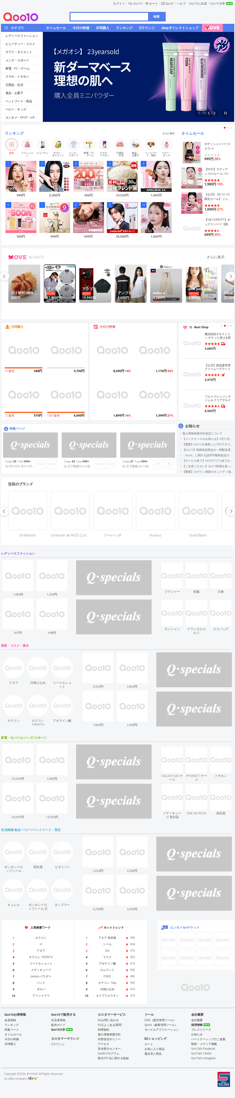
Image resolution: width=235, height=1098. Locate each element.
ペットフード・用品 (18, 101)
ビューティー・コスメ (20, 44)
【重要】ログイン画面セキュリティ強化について (208, 471)
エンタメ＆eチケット (185, 927)
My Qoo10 (135, 3)
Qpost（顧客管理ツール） (161, 1025)
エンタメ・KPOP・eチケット (24, 117)
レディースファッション (21, 36)
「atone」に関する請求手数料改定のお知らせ (208, 455)
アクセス (103, 1044)
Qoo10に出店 (198, 3)
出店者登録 (58, 1020)
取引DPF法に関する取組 (113, 1058)
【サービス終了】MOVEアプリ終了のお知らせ (208, 460)
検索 (156, 16)
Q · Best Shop (199, 327)
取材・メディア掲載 (204, 1044)
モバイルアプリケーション (162, 1029)
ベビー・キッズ (15, 109)
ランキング (14, 133)
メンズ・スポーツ (17, 60)
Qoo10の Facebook (203, 1048)
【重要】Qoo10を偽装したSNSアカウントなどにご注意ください (208, 444)
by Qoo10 (36, 257)
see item (176, 565)
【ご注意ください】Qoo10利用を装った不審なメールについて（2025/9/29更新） (208, 466)
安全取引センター (109, 1048)
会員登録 (10, 1020)
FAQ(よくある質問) (110, 1025)
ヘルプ (181, 3)
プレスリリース (201, 1029)
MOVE (17, 257)
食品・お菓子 (14, 93)
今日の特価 (107, 326)
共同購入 (17, 326)
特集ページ (17, 428)
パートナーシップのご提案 (208, 1039)
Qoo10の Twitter (201, 1053)
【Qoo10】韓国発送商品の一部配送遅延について (208, 450)
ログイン (119, 3)
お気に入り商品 (155, 1049)
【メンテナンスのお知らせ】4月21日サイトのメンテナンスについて (208, 439)
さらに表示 (169, 133)
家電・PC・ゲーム (17, 68)
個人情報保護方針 (109, 1034)
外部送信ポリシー (109, 1039)
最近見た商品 (153, 1053)
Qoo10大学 (217, 3)
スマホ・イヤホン (17, 76)
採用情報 (197, 1025)
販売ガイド (58, 1025)
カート (153, 3)
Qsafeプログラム (109, 1053)
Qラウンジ (58, 1044)
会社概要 (197, 1020)
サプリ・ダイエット (18, 52)
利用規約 (103, 1029)
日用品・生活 (14, 85)
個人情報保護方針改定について (202, 433)
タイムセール (192, 133)
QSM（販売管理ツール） (160, 1020)
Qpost (169, 3)
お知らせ (192, 426)
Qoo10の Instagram (203, 1058)
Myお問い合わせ (108, 1020)
